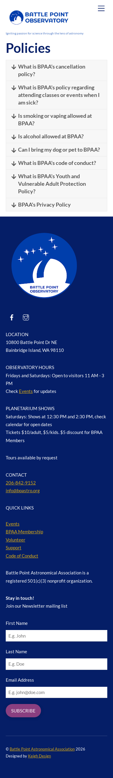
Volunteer (15, 539)
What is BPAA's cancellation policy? (48, 70)
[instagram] (26, 316)
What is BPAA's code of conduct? (53, 163)
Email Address (20, 680)
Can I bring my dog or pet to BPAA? (55, 149)
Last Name (16, 651)
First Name (17, 623)
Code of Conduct (22, 555)
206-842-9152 (21, 482)
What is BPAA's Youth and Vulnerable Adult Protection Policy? (48, 183)
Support (13, 547)
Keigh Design (39, 756)
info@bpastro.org (23, 490)
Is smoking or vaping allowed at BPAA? (51, 119)
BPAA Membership (24, 531)
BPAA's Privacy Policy (41, 204)
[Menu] (101, 8)
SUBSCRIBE (23, 710)
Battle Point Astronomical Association (42, 749)
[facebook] (12, 316)
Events (26, 391)
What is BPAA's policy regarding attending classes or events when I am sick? (55, 95)
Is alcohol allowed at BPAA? (47, 136)
